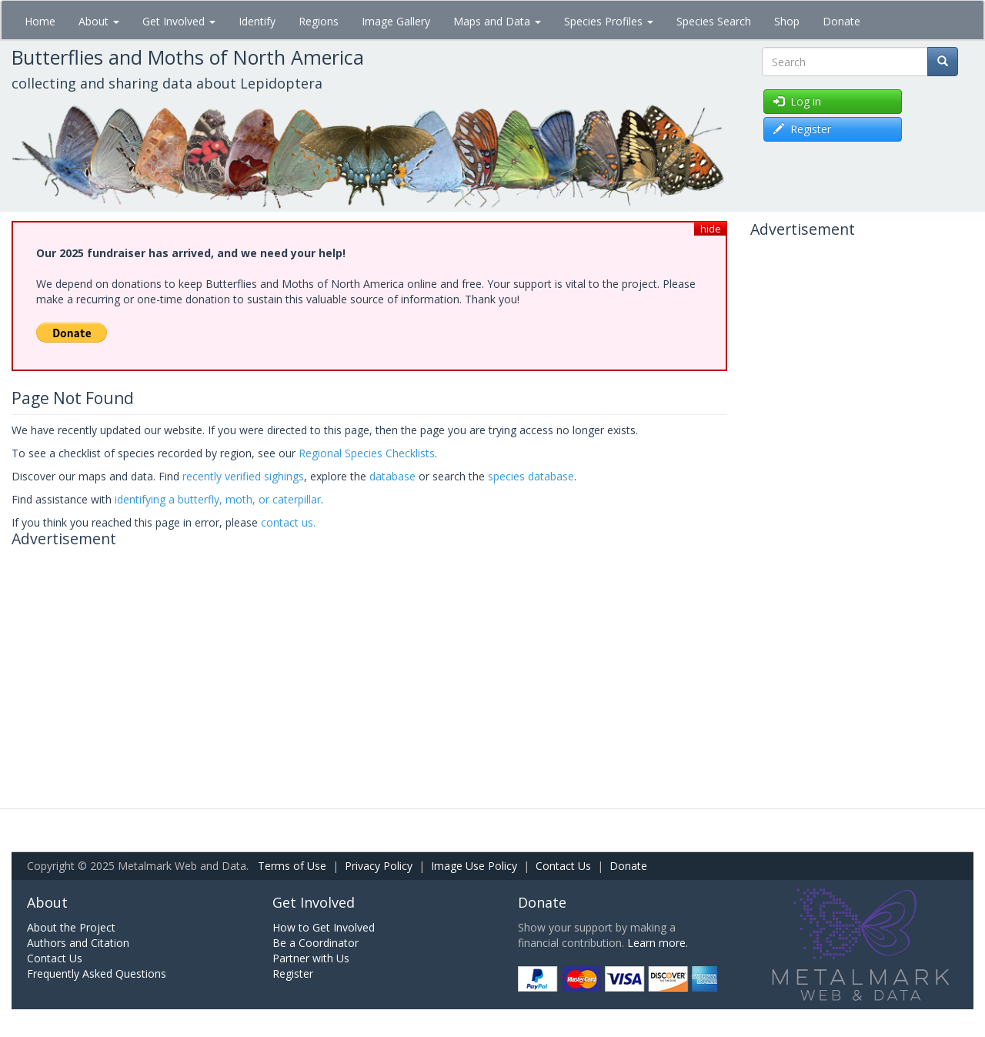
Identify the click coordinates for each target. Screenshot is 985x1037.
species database (531, 476)
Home (40, 21)
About (98, 21)
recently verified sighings (243, 476)
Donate (841, 21)
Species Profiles (608, 21)
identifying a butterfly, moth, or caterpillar (218, 499)
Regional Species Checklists (367, 453)
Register (292, 973)
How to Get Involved (323, 927)
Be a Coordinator (315, 942)
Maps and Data (497, 21)
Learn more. (657, 942)
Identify (257, 21)
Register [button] (802, 129)
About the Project (71, 927)
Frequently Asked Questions (96, 973)
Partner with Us (310, 958)
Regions (319, 21)
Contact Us (563, 865)
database (392, 476)
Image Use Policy (474, 865)
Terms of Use (292, 865)
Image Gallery (396, 21)
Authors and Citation (78, 942)
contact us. (288, 522)
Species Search (713, 21)
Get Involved (178, 21)
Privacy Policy (378, 865)
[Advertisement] (369, 662)
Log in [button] (797, 101)
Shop (787, 21)
